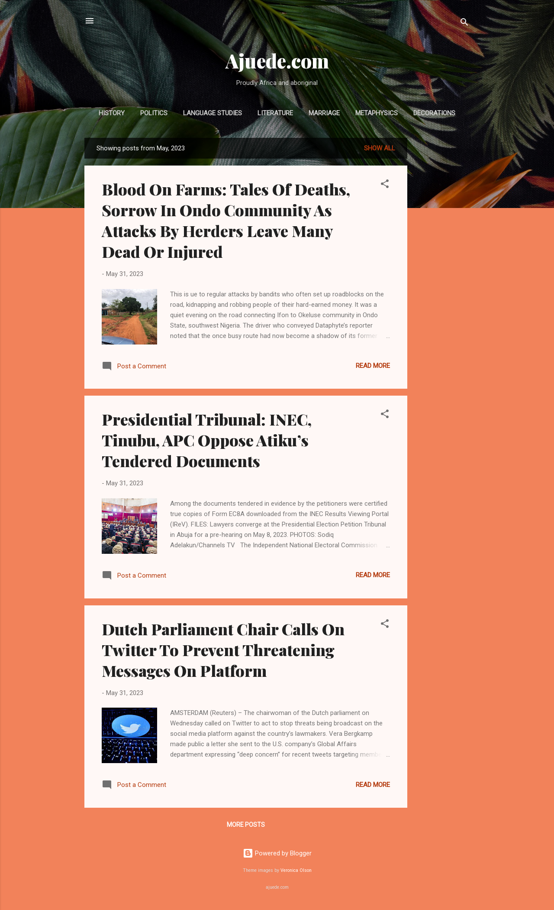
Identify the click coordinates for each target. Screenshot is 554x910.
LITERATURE (275, 113)
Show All (379, 148)
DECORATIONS (434, 113)
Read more (373, 366)
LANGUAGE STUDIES (212, 113)
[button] (385, 185)
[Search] (464, 23)
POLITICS (153, 113)
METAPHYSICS (376, 113)
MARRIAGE (324, 113)
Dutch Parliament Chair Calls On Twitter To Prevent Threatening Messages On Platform (223, 649)
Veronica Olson (296, 870)
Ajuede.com (277, 60)
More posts (246, 824)
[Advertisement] (442, 268)
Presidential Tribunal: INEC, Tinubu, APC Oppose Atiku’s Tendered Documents (207, 440)
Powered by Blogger (277, 853)
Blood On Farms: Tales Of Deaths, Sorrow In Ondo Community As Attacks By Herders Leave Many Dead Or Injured (226, 220)
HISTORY (112, 113)
